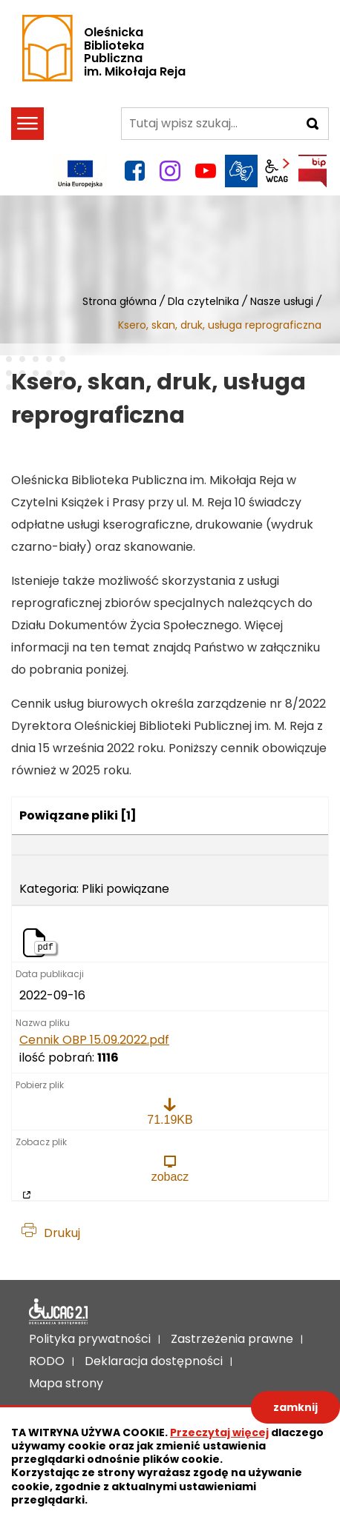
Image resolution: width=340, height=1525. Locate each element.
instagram (170, 171)
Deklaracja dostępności (59, 1312)
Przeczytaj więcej (219, 1432)
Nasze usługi (281, 301)
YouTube (205, 171)
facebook (134, 171)
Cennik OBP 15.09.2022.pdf (94, 1040)
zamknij (295, 1407)
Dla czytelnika (203, 301)
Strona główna (119, 301)
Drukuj (62, 1232)
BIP (312, 171)
